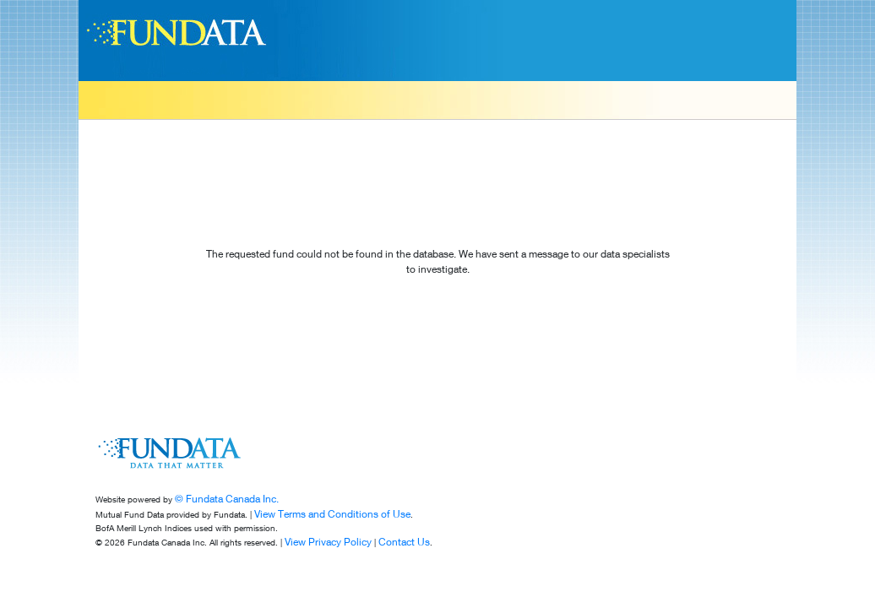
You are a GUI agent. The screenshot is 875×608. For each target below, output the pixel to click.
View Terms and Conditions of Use (332, 514)
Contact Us (404, 541)
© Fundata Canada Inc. (227, 498)
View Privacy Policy (328, 541)
